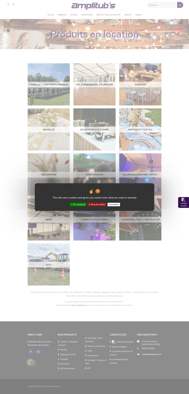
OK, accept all (78, 204)
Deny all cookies (97, 204)
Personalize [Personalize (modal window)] (114, 204)
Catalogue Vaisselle (183, 204)
